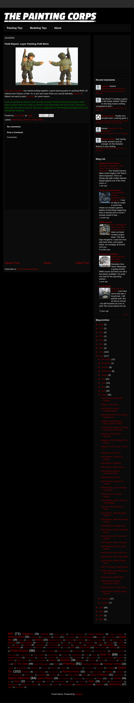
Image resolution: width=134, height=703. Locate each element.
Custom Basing (92, 645)
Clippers (18, 645)
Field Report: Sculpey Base (113, 526)
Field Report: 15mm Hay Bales (114, 556)
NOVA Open (111, 660)
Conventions (40, 645)
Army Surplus (69, 637)
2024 (101, 328)
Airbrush (44, 634)
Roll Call (119, 672)
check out (77, 93)
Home (47, 262)
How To (105, 654)
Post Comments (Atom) (27, 269)
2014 (101, 340)
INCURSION (29, 658)
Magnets (119, 658)
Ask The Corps (85, 637)
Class (10, 645)
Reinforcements (71, 671)
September (106, 371)
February (105, 599)
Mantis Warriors (22, 660)
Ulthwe (48, 682)
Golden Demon (24, 655)
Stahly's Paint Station (109, 163)
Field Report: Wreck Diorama (114, 542)
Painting (69, 663)
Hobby (94, 655)
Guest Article (53, 655)
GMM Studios (105, 222)
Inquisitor (41, 658)
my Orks (30, 96)
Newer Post (12, 262)
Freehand (88, 651)
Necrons (92, 660)
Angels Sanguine (96, 634)
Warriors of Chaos (83, 684)
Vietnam (104, 682)
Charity (120, 643)
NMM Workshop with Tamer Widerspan (118, 259)
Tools (17, 681)
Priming (110, 668)
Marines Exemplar (38, 660)
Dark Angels (121, 645)
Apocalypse (34, 637)
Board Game (40, 643)
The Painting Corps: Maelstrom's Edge (110, 91)
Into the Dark (64, 658)
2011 (101, 352)
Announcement (16, 637)
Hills (86, 655)
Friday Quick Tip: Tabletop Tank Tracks (110, 148)
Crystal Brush (78, 645)
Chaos (110, 642)
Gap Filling (12, 655)
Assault (100, 637)
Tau (108, 678)
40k (10, 633)
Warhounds (45, 684)
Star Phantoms (64, 678)
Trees (28, 682)
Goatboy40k (105, 286)
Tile (9, 682)
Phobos (10, 668)
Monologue (80, 660)
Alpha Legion (60, 634)
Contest (27, 645)
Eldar (72, 647)
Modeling (65, 660)
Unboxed (72, 682)
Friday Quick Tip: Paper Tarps (106, 133)
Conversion (52, 645)
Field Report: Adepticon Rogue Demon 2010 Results (114, 428)
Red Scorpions (53, 672)
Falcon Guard (100, 647)
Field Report (17, 120)
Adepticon (27, 634)
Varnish (81, 682)
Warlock (55, 684)
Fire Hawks (49, 651)
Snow (84, 675)
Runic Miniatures (15, 675)
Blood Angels (26, 642)
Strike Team (89, 678)
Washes (99, 684)
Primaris (100, 668)
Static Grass (77, 678)
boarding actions (54, 643)
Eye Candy (85, 647)
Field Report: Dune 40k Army (114, 552)
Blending (12, 642)
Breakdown (75, 643)
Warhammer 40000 (29, 684)
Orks (56, 664)
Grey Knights (39, 655)
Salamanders (29, 675)
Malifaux (11, 660)
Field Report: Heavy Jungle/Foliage (110, 409)
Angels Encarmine (76, 634)
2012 (101, 348)
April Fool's (45, 637)
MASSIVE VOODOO (108, 254)
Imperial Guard (14, 657)
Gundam (65, 655)
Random (26, 672)
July (103, 379)
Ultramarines (60, 682)
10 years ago (117, 123)
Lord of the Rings (106, 658)
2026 (101, 324)
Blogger (78, 694)
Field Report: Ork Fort (110, 477)
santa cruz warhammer (110, 190)
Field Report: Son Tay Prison (114, 587)
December (106, 359)
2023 (101, 332)
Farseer (123, 647)
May (103, 387)
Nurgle (121, 660)
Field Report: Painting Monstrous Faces (110, 582)
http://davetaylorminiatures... (114, 88)
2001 (101, 619)
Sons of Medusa (99, 674)
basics (29, 640)
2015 (101, 336)
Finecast (39, 651)
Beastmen (80, 640)
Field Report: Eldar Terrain (112, 467)
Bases (20, 640)
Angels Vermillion (116, 634)
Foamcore (77, 651)
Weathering (115, 684)
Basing (39, 639)
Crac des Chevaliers (14, 91)
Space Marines (19, 678)
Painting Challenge (91, 664)
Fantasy (112, 647)
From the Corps (101, 651)
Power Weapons (76, 668)
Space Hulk (118, 675)
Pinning (44, 668)
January (105, 603)
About (57, 28)
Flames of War (30, 120)
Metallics (53, 660)
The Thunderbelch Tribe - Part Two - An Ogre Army (119, 227)
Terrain (117, 678)
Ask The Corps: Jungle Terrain (114, 567)
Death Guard (28, 647)
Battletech (69, 640)
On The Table (20, 664)
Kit (85, 658)
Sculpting (42, 675)
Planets (54, 668)
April (103, 391)
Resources (97, 672)
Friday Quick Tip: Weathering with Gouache (114, 572)
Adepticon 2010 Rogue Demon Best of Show (111, 422)
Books (65, 643)
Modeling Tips (38, 28)
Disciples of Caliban (53, 647)
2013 (101, 344)
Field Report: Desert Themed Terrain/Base (114, 501)
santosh (105, 86)
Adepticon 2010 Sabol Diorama (111, 435)
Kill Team (77, 658)
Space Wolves (45, 678)
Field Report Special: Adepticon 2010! (110, 472)
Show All (126, 314)
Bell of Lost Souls (95, 640)
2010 (101, 356)
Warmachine (67, 684)
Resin (88, 672)
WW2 (40, 120)
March (104, 395)
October (105, 367)
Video (91, 681)
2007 (101, 615)
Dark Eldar (15, 647)
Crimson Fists (66, 645)
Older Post (82, 262)
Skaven (62, 675)
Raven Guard (39, 672)
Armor (56, 637)
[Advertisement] (47, 235)
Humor (121, 655)
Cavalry (100, 643)
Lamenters (93, 658)
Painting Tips (14, 28)
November (106, 363)
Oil (9, 664)
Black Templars (118, 640)
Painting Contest (112, 664)
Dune (65, 647)
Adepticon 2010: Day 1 (111, 453)
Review (109, 672)
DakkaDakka (108, 645)
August (104, 375)
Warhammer (13, 684)
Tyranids (38, 682)
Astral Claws (110, 637)
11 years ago (123, 133)
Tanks (99, 678)
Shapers (53, 675)
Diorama (39, 647)
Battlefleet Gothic (55, 640)
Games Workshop (117, 651)
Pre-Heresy (89, 668)
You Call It (19, 687)
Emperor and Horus (109, 404)
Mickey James (108, 139)
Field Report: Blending (111, 463)
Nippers (101, 660)
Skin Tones (73, 675)
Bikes (108, 640)
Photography (22, 668)
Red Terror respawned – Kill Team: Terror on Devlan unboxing (111, 168)
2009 (101, 607)
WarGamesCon (117, 682)
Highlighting (76, 655)
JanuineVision (108, 116)
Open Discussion (41, 664)
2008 (101, 611)
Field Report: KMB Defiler (112, 577)
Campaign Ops (88, 643)
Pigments (34, 668)
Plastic (63, 668)
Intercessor (51, 658)
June (103, 383)
